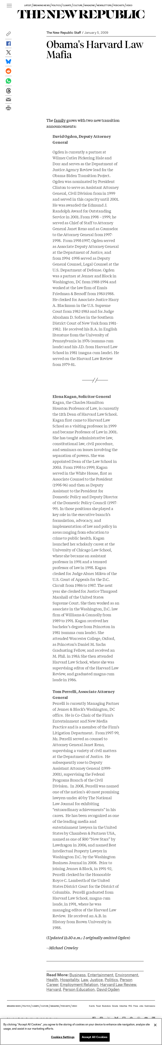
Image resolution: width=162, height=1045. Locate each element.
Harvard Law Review (118, 984)
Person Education (79, 989)
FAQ (130, 1006)
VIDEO (129, 5)
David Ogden (108, 989)
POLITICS (56, 5)
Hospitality (69, 979)
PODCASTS (118, 5)
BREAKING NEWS (41, 5)
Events (92, 1006)
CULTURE (77, 5)
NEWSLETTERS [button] (104, 5)
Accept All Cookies (94, 1037)
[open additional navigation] (9, 6)
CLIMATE (67, 5)
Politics (111, 979)
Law (84, 979)
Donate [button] (115, 1006)
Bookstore (106, 1006)
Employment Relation (79, 984)
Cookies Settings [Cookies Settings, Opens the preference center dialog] (62, 1037)
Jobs (141, 1006)
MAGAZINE (89, 5)
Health (52, 979)
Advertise (123, 1006)
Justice (96, 979)
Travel (98, 1006)
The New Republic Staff (63, 32)
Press (135, 1006)
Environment (126, 975)
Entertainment (100, 975)
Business (77, 975)
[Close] (155, 1025)
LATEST (27, 5)
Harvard (53, 989)
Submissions (149, 1006)
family (60, 120)
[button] (8, 35)
